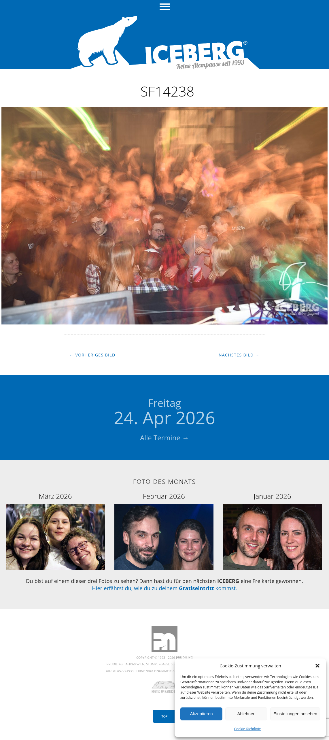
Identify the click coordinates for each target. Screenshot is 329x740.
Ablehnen (246, 713)
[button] (317, 666)
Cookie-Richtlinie (247, 728)
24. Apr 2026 (164, 412)
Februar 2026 (164, 496)
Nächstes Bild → (239, 355)
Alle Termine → (164, 437)
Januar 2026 (272, 496)
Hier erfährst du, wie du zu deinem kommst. (164, 588)
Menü (164, 7)
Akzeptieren (201, 713)
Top (164, 716)
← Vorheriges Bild (92, 355)
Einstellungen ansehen (295, 713)
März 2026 (55, 496)
